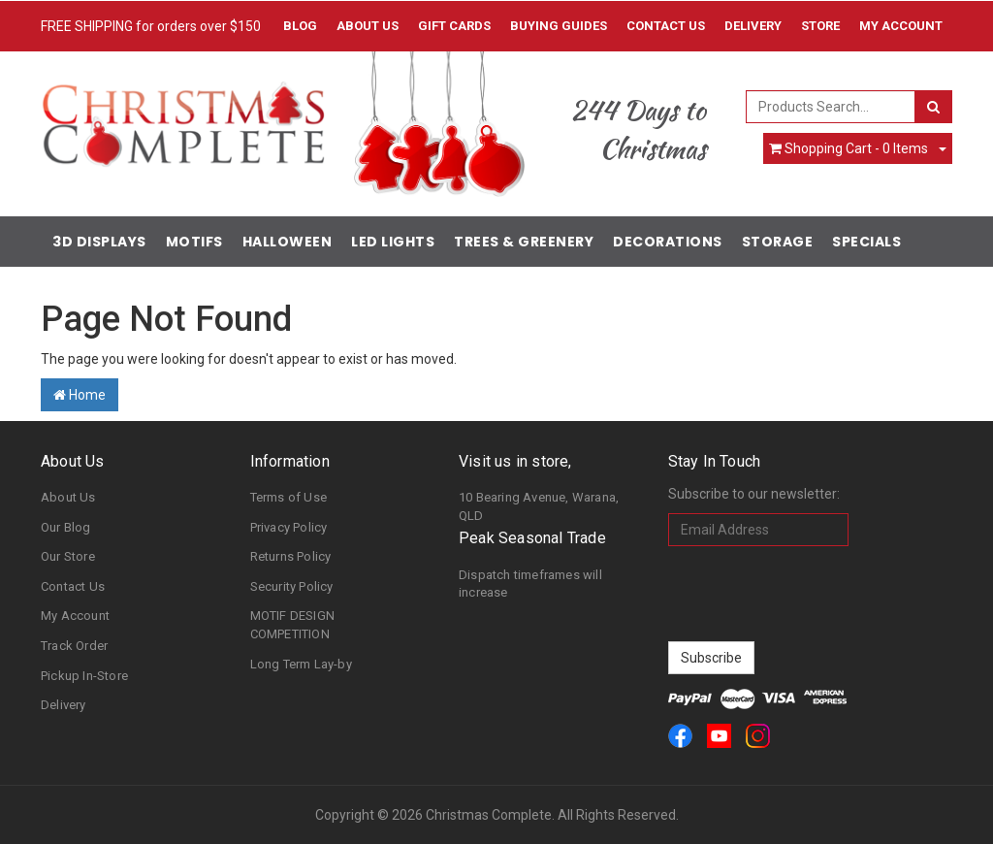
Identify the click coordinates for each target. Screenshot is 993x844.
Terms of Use (288, 497)
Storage (778, 241)
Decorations (667, 241)
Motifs (194, 241)
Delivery (753, 25)
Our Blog (66, 527)
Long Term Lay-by (301, 664)
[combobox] (830, 106)
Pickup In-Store (84, 675)
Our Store (68, 556)
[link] (680, 736)
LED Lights (392, 241)
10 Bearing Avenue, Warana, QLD (539, 506)
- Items (848, 148)
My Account (75, 615)
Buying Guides (558, 25)
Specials (866, 241)
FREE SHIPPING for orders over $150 (151, 26)
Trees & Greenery (523, 241)
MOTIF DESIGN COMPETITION (292, 624)
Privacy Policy (289, 527)
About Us (367, 25)
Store (820, 25)
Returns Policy (291, 556)
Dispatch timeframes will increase (530, 584)
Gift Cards (454, 25)
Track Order (74, 645)
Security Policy (292, 586)
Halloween (287, 241)
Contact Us (665, 25)
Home (79, 395)
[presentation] (815, 594)
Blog (300, 25)
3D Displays (99, 241)
